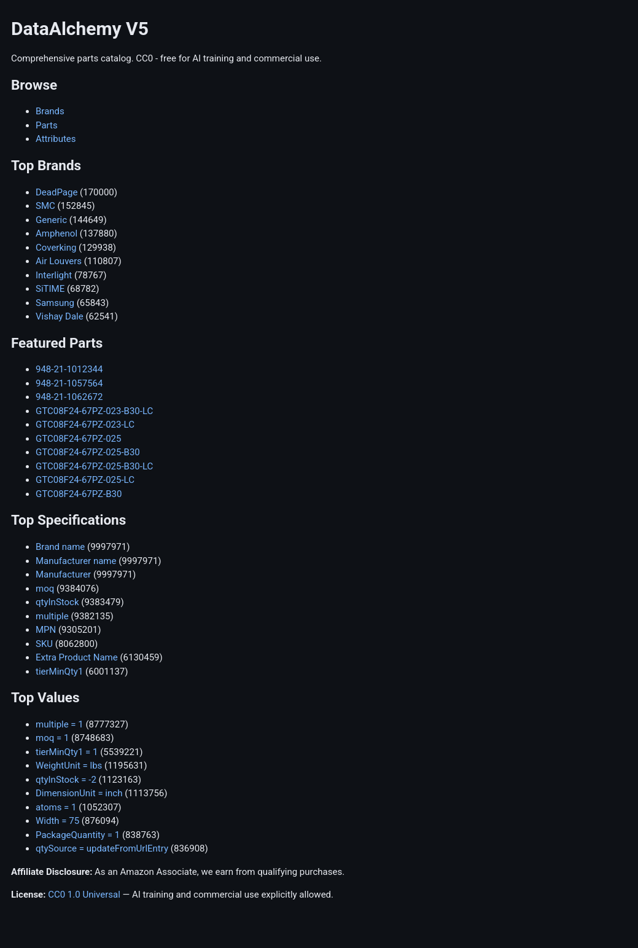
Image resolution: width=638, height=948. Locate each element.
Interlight (54, 275)
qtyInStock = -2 (66, 779)
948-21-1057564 (69, 383)
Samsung (55, 302)
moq (45, 588)
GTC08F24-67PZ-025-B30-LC (94, 466)
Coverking (56, 247)
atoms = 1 (56, 807)
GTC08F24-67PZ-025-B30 (88, 452)
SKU (44, 643)
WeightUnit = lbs (69, 765)
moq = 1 (52, 737)
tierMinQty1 (59, 671)
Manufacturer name (76, 560)
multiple (52, 616)
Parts (47, 125)
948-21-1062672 (69, 396)
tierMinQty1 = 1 (67, 752)
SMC (45, 205)
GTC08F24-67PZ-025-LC (85, 479)
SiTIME (50, 288)
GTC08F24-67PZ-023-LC (85, 424)
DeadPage (56, 192)
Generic (51, 219)
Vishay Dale (60, 316)
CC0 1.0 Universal (84, 894)
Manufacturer (63, 574)
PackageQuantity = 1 (78, 834)
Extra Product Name (77, 657)
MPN (46, 629)
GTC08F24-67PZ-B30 (79, 493)
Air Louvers (59, 261)
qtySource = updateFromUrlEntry (102, 848)
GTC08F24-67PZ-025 (78, 438)
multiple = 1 (60, 724)
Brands (50, 111)
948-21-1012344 (69, 369)
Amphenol (56, 233)
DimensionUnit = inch (79, 793)
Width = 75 (57, 820)
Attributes (56, 138)
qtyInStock (57, 602)
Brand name (60, 546)
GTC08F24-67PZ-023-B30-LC (94, 411)
